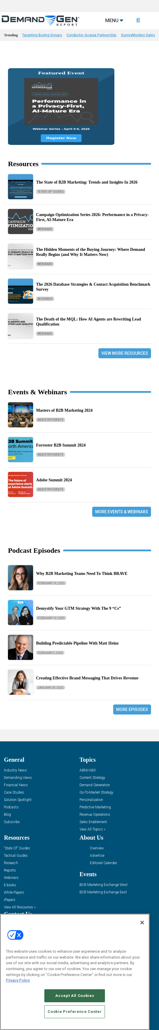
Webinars (45, 229)
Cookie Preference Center (75, 1011)
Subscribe (12, 822)
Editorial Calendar (103, 863)
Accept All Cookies (74, 995)
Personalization (91, 800)
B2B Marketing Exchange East (103, 892)
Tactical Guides (16, 856)
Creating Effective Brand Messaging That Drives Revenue (87, 678)
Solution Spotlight (18, 800)
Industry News (15, 770)
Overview (97, 848)
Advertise (97, 856)
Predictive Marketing (95, 807)
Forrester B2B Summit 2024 (61, 445)
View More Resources (124, 353)
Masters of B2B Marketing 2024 (64, 410)
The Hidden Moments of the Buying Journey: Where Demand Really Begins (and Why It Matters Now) (90, 252)
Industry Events (51, 419)
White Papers (14, 893)
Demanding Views (18, 778)
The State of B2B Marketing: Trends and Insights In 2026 (86, 182)
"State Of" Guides (51, 191)
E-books (10, 885)
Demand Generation (95, 785)
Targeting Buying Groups (42, 35)
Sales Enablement (93, 822)
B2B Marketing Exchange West (104, 885)
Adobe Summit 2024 (54, 480)
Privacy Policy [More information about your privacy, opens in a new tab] (18, 980)
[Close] (142, 922)
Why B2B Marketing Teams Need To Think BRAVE (82, 573)
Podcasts (11, 807)
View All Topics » (92, 829)
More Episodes (132, 709)
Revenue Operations (95, 815)
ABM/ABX (88, 770)
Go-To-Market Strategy (96, 792)
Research (45, 298)
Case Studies (14, 792)
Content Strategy (92, 778)
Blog (7, 815)
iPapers (9, 900)
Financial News (16, 785)
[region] (75, 972)
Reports (10, 870)
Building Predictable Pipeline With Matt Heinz (77, 643)
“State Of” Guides (17, 848)
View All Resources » (19, 907)
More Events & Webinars (121, 511)
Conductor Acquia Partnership (91, 35)
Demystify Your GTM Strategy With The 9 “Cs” (78, 608)
